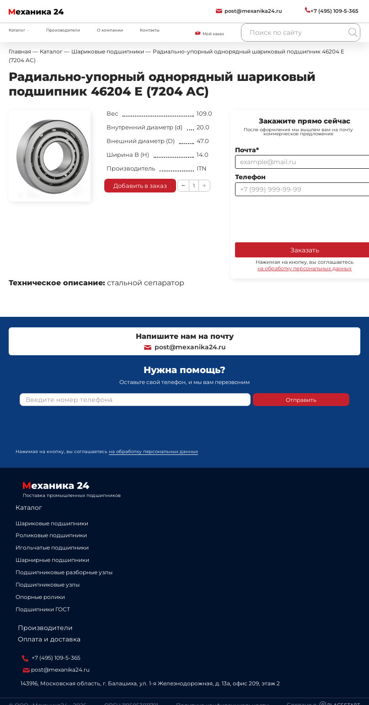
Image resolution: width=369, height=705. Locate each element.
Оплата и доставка (49, 639)
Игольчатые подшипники (52, 547)
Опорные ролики (40, 596)
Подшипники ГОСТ (43, 609)
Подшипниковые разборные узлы (64, 572)
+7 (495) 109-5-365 (51, 658)
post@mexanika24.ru (184, 347)
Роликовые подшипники (51, 535)
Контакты (150, 29)
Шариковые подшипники (52, 523)
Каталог (29, 507)
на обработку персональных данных (153, 451)
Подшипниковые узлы (48, 584)
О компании (110, 29)
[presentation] (89, 431)
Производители (63, 29)
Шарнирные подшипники (52, 559)
